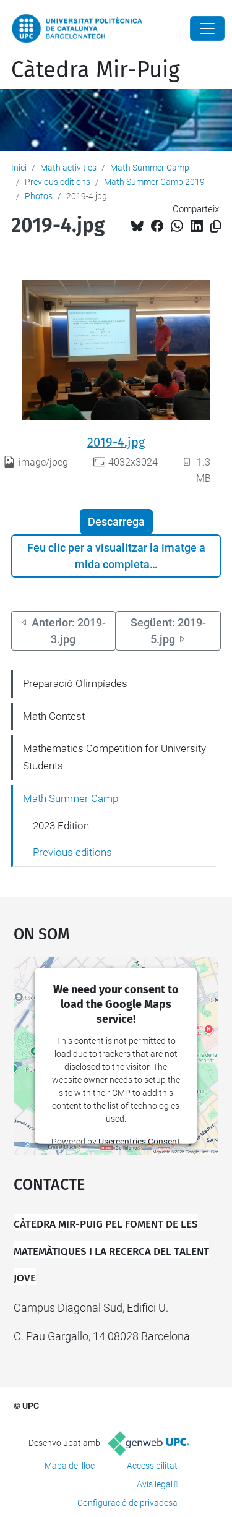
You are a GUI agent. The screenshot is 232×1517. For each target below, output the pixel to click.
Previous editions (57, 182)
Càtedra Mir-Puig (95, 69)
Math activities (68, 168)
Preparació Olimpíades (75, 683)
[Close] (207, 28)
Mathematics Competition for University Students (114, 757)
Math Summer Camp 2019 (154, 182)
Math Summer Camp (149, 168)
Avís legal (155, 1484)
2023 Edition (61, 825)
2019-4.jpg (116, 442)
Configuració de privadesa (127, 1503)
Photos (39, 196)
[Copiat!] (215, 227)
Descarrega (116, 521)
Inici (19, 168)
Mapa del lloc (70, 1466)
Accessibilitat (152, 1466)
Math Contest (54, 716)
